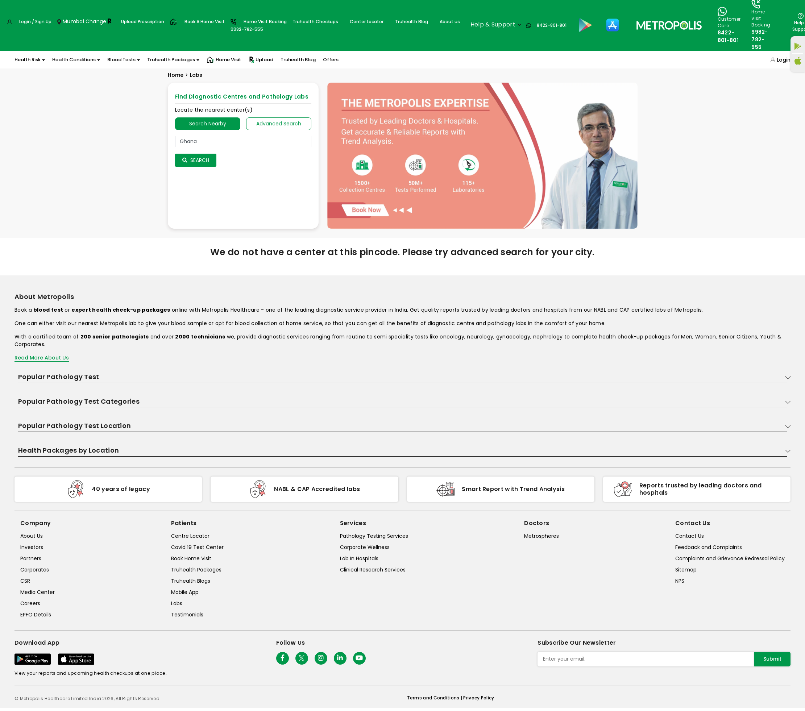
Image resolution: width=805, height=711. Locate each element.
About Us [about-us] (31, 536)
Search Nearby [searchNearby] (207, 123)
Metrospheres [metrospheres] (541, 536)
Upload (260, 59)
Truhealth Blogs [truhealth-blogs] (190, 581)
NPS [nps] (679, 581)
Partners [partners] (30, 558)
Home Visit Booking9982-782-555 (259, 25)
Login (784, 59)
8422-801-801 (552, 25)
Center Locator (366, 21)
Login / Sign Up (35, 21)
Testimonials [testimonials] (187, 614)
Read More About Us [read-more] (41, 357)
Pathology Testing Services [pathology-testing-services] (374, 536)
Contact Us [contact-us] (689, 536)
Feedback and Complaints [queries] (708, 547)
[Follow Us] (282, 658)
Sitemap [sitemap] (686, 569)
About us (450, 21)
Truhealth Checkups (315, 21)
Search (195, 160)
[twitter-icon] (301, 658)
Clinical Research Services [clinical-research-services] (373, 569)
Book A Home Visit (204, 21)
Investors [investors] (31, 547)
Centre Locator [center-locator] (190, 536)
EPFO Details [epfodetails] (35, 614)
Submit (772, 658)
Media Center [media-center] (37, 592)
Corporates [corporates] (34, 569)
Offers (331, 59)
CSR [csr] (25, 581)
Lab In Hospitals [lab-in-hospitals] (359, 558)
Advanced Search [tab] (278, 123)
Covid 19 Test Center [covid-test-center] (197, 547)
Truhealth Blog (411, 21)
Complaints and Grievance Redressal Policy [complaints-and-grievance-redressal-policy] (730, 558)
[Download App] (32, 659)
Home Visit (224, 59)
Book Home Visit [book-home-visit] (191, 558)
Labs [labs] (176, 603)
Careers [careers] (30, 603)
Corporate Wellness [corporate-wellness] (365, 547)
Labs (196, 75)
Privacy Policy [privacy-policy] (478, 698)
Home (175, 75)
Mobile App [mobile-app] (185, 592)
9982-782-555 (759, 39)
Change (96, 21)
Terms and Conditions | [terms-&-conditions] (435, 698)
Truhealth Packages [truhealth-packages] (196, 569)
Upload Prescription (142, 21)
